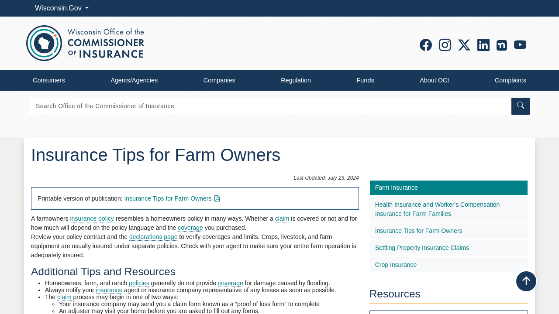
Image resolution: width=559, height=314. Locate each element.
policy (105, 218)
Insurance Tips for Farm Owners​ (172, 198)
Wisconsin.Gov (59, 8)
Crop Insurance (396, 264)
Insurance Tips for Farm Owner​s (418, 230)
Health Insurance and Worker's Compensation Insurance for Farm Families (437, 209)
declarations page (153, 236)
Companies (219, 80)
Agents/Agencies (134, 80)
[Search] (269, 106)
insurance (83, 218)
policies (139, 283)
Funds (365, 80)
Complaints (510, 80)
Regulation (296, 80)
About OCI (434, 80)
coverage (190, 227)
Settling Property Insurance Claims (422, 247)
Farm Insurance (396, 187)
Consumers (49, 80)
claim (282, 218)
